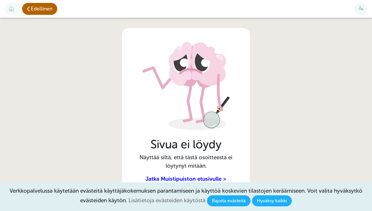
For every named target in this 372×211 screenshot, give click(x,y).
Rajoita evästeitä (229, 200)
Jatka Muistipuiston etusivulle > (186, 179)
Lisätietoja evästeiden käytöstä (166, 200)
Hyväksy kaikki (272, 200)
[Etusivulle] (13, 9)
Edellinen (41, 9)
